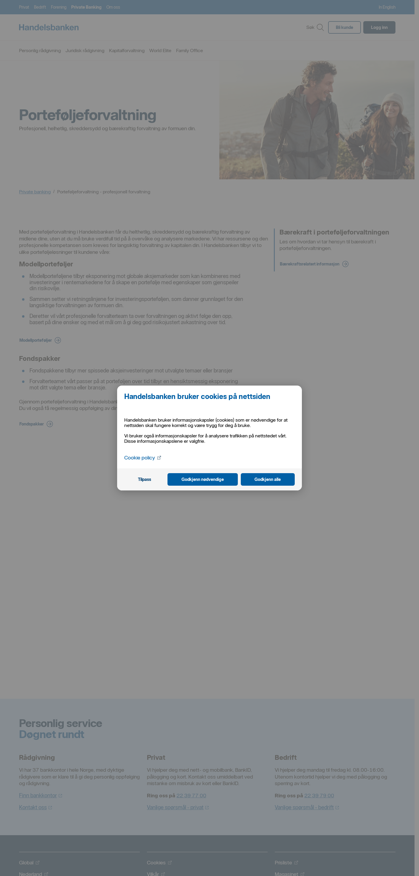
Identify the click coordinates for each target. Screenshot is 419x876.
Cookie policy (143, 457)
